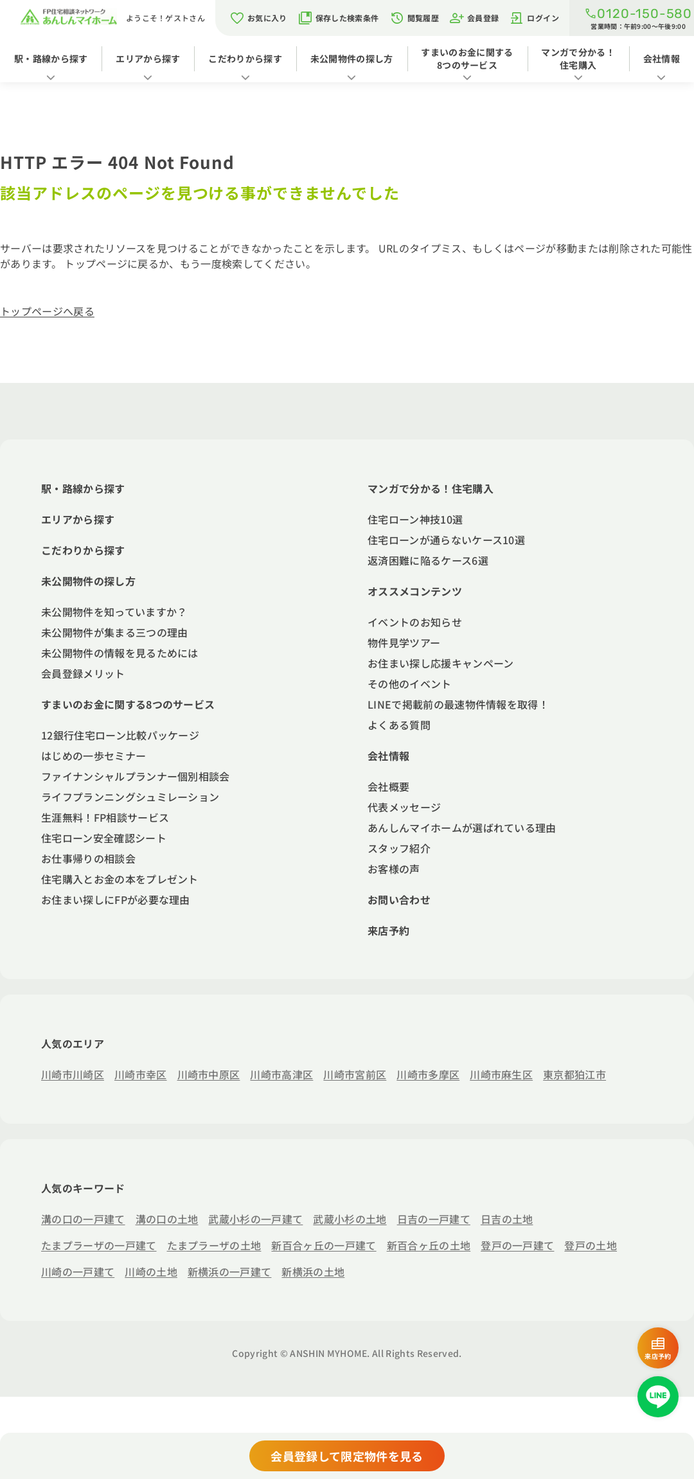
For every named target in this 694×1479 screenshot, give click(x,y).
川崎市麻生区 (501, 1074)
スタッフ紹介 (399, 848)
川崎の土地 (151, 1271)
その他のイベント (410, 683)
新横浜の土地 (312, 1271)
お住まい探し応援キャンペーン (440, 663)
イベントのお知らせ (415, 622)
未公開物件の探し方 (351, 58)
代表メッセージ (404, 807)
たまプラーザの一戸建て (99, 1245)
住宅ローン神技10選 (415, 519)
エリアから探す (148, 58)
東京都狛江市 (574, 1074)
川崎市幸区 (140, 1074)
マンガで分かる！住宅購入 (578, 58)
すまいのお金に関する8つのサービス (467, 58)
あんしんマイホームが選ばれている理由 (462, 827)
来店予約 (388, 930)
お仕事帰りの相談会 (88, 858)
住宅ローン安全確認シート (103, 838)
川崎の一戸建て (77, 1271)
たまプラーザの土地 (214, 1245)
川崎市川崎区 (72, 1074)
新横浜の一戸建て (230, 1271)
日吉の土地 (507, 1219)
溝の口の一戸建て (83, 1219)
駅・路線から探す (51, 58)
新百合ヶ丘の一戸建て (323, 1245)
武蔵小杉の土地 (349, 1219)
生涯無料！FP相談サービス (105, 817)
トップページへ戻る (47, 311)
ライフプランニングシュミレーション (130, 796)
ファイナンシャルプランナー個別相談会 (135, 776)
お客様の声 (394, 868)
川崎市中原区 (208, 1074)
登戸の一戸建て (517, 1245)
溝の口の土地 (167, 1219)
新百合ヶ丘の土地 (429, 1245)
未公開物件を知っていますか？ (114, 611)
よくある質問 (399, 724)
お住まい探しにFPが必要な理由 (115, 899)
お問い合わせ (399, 899)
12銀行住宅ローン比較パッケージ (120, 735)
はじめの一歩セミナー (93, 755)
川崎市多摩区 (427, 1074)
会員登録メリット (83, 673)
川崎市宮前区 (354, 1074)
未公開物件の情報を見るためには (120, 652)
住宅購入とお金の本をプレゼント (120, 879)
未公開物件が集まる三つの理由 (114, 632)
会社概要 (388, 786)
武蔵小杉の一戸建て (255, 1219)
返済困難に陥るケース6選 (428, 560)
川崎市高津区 (281, 1074)
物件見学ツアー (404, 642)
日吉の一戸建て (433, 1219)
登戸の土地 (590, 1245)
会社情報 (661, 58)
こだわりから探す (245, 58)
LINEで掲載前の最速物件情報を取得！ (458, 704)
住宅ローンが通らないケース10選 (446, 539)
